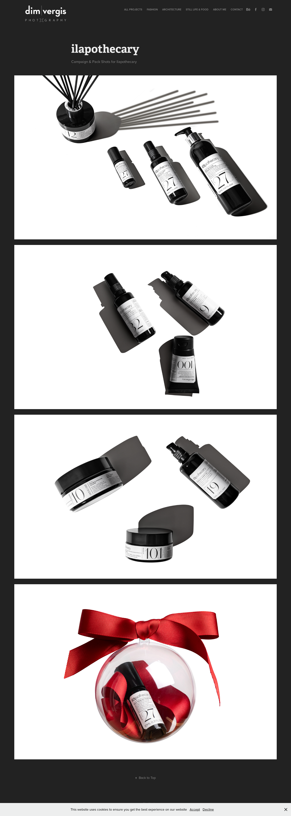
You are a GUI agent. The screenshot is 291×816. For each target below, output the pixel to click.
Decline (208, 809)
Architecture (171, 9)
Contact (237, 9)
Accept (195, 809)
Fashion (152, 9)
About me (219, 9)
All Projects (133, 9)
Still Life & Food (197, 9)
